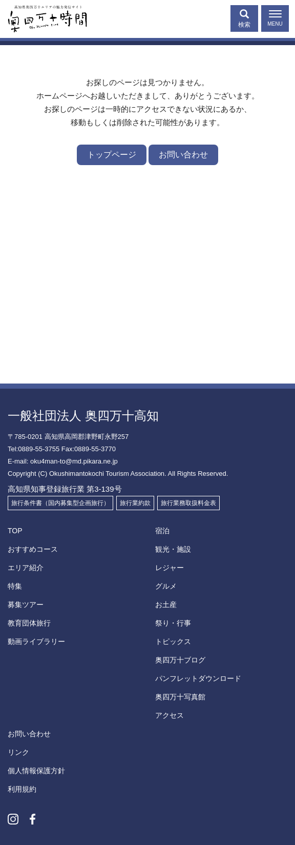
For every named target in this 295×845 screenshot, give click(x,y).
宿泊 (162, 531)
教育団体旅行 (29, 623)
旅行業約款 (135, 503)
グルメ (166, 586)
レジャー (169, 568)
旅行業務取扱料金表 (188, 503)
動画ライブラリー (36, 641)
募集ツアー (26, 604)
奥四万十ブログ (180, 660)
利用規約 (22, 789)
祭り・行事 (173, 623)
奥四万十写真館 (180, 697)
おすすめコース (33, 549)
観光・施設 (173, 549)
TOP (15, 531)
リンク (18, 752)
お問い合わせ (183, 154)
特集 (15, 586)
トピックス (173, 641)
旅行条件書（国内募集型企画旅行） (60, 503)
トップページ (111, 154)
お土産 (166, 604)
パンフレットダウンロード (198, 678)
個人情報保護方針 (36, 771)
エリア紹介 (26, 568)
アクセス (169, 715)
